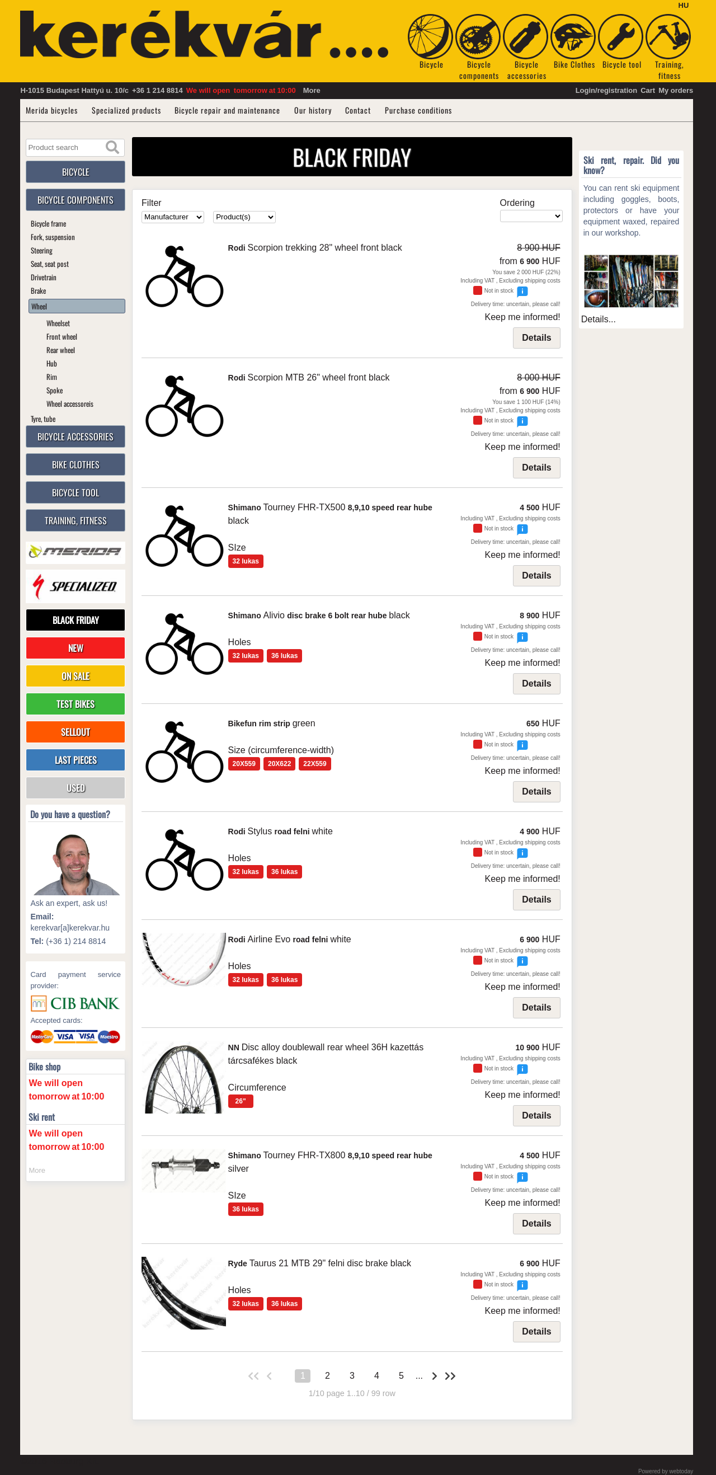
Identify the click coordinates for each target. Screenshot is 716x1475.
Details (536, 337)
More (312, 90)
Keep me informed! (522, 317)
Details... (598, 319)
